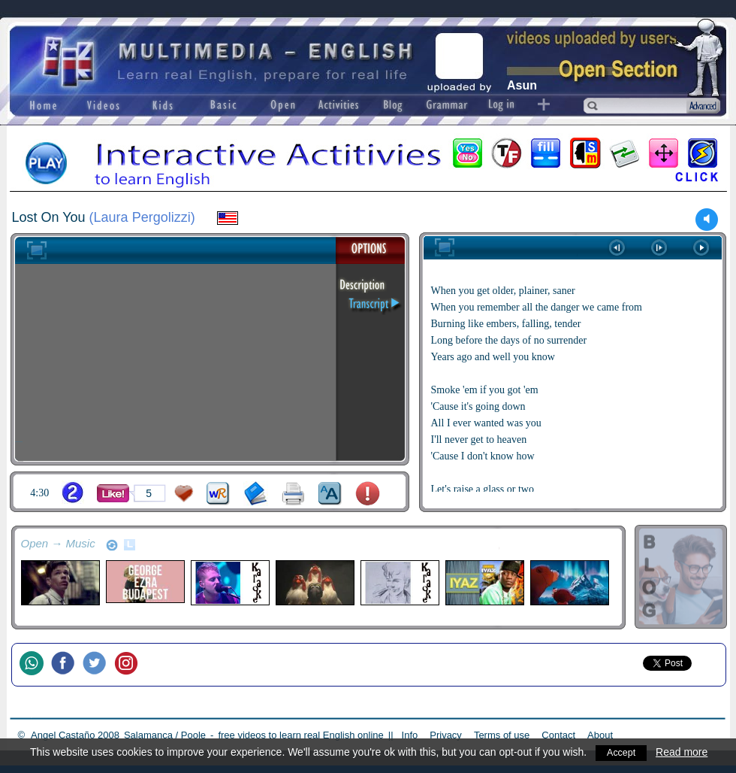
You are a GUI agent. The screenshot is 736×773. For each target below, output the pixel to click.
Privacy (446, 735)
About (600, 735)
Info (410, 735)
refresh (112, 545)
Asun (522, 85)
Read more (685, 752)
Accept (623, 752)
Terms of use (501, 735)
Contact (558, 735)
